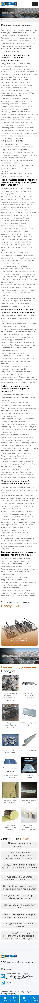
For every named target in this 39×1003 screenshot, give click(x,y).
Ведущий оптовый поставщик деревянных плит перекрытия (19, 887)
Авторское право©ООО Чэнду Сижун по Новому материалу (16, 993)
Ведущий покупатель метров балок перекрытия (19, 897)
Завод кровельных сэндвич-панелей (19, 925)
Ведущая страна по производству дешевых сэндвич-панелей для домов (19, 855)
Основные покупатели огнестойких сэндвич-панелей (19, 878)
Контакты (34, 998)
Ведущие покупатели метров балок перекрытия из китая (19, 915)
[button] (34, 627)
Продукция (14, 998)
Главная (3, 20)
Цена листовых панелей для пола (19, 906)
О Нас (24, 998)
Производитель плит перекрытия (19, 844)
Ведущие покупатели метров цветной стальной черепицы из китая (19, 867)
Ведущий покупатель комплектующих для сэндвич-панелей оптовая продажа (19, 936)
